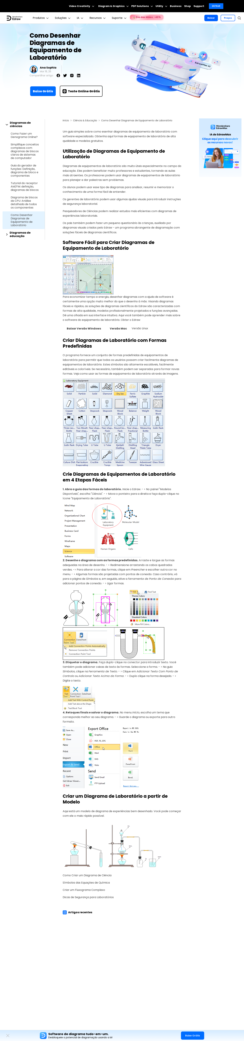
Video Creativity (81, 6)
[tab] (24, 124)
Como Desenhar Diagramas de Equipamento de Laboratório (22, 220)
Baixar (211, 17)
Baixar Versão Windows (84, 328)
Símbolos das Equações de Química (86, 883)
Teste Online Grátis (81, 91)
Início (66, 120)
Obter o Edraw (130, 320)
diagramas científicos (119, 306)
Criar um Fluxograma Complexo (84, 890)
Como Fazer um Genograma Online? (24, 135)
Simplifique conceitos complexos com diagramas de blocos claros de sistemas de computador (25, 151)
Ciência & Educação (85, 120)
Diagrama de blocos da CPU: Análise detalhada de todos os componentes (24, 202)
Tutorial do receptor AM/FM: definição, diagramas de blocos (25, 187)
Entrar (216, 6)
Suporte (119, 18)
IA (80, 18)
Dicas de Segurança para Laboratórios (88, 897)
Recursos (97, 18)
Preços (228, 17)
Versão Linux (140, 328)
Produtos (41, 18)
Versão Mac (118, 328)
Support (199, 6)
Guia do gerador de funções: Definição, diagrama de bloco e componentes (24, 170)
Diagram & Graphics (113, 6)
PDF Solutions (142, 6)
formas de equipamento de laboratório (125, 374)
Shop (187, 6)
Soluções (63, 18)
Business (175, 6)
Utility (161, 6)
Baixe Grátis (43, 91)
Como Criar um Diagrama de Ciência (87, 875)
